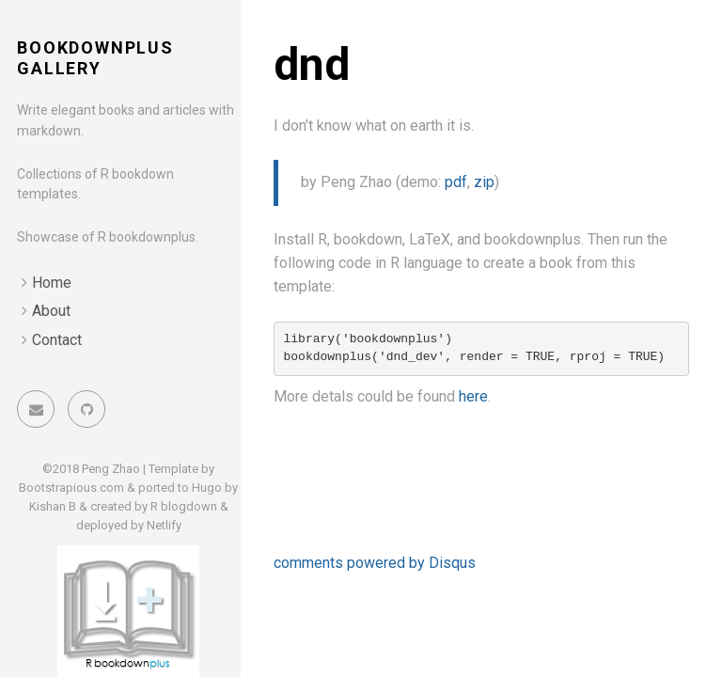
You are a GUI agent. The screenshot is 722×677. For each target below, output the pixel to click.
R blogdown (183, 506)
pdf (456, 182)
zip (484, 182)
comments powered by (375, 563)
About (51, 311)
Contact (57, 340)
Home (51, 282)
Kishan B (52, 506)
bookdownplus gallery (95, 58)
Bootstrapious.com (71, 487)
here (473, 396)
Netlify (164, 525)
